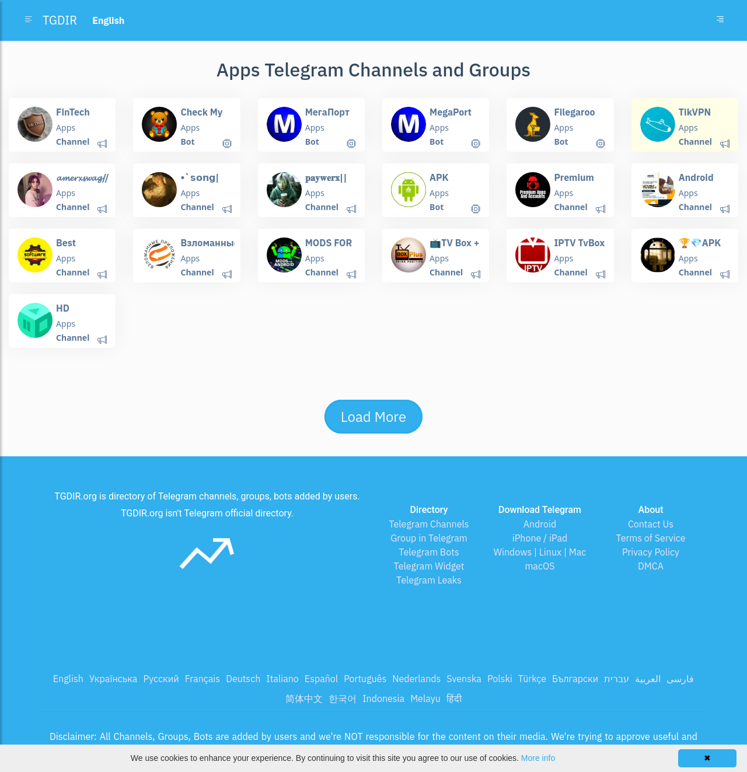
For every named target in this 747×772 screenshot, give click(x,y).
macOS (539, 566)
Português (365, 678)
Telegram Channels (429, 524)
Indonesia (383, 698)
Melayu (425, 698)
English (68, 678)
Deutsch (243, 678)
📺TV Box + (454, 243)
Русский (161, 678)
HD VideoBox (76, 313)
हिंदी (454, 698)
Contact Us (650, 524)
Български (575, 678)
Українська (113, 678)
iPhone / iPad (540, 538)
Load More (373, 416)
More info (538, 758)
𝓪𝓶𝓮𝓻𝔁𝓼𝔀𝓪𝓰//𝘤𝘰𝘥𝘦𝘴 (82, 183)
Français (202, 678)
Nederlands (416, 678)
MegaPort (451, 112)
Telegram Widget (429, 566)
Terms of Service (651, 538)
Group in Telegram (428, 538)
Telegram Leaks (429, 580)
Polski (499, 678)
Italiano (282, 678)
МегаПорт (327, 112)
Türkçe (532, 678)
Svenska (463, 678)
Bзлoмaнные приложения (209, 248)
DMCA (651, 566)
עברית (616, 678)
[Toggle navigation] (720, 20)
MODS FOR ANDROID (328, 248)
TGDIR (60, 20)
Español (321, 678)
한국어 (343, 698)
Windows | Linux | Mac (540, 552)
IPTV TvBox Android (579, 248)
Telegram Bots (429, 552)
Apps (65, 127)
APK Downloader (456, 183)
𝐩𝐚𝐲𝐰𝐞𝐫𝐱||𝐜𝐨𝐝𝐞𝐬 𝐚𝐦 (326, 183)
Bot (187, 141)
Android (540, 524)
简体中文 (304, 698)
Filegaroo (574, 112)
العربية (648, 678)
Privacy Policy (650, 552)
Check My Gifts (201, 117)
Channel (72, 141)
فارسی (680, 678)
